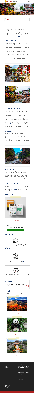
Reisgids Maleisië (7, 388)
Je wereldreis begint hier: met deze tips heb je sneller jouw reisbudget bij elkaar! (23, 367)
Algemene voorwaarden (8, 368)
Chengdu (17, 334)
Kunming (23, 261)
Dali (17, 355)
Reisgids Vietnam (7, 385)
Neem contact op (7, 367)
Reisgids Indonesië (7, 386)
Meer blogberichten (20, 379)
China (19, 36)
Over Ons (6, 366)
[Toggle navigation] (29, 1)
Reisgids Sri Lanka (7, 387)
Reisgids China (14, 189)
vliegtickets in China (8, 248)
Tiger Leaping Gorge (14, 123)
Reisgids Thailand (7, 384)
